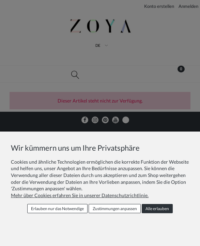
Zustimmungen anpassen (115, 208)
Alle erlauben (157, 208)
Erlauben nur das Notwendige (57, 208)
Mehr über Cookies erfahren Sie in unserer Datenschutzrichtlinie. (80, 195)
